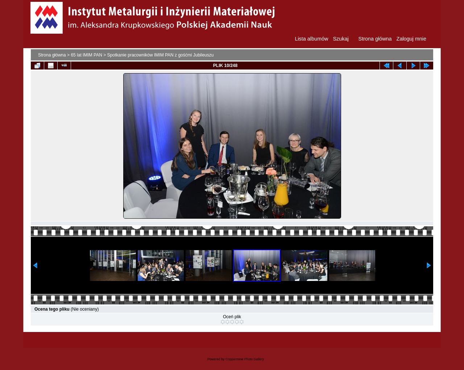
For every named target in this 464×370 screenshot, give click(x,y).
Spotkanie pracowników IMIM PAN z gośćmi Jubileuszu (160, 55)
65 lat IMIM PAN (86, 55)
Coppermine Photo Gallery (244, 359)
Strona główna (52, 55)
